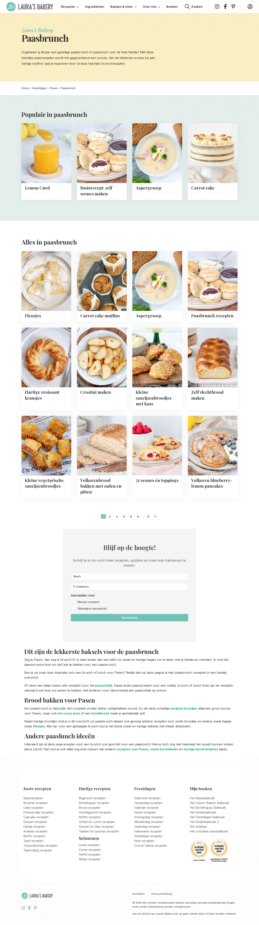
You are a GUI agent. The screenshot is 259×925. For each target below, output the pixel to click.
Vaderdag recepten (147, 826)
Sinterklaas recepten (148, 836)
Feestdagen (39, 88)
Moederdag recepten (148, 822)
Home (25, 88)
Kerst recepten (144, 841)
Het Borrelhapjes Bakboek (208, 807)
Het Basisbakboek (202, 798)
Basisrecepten (33, 798)
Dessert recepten (35, 822)
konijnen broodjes (184, 708)
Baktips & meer (123, 7)
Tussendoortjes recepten (40, 845)
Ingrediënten (94, 7)
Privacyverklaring (161, 894)
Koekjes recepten (35, 831)
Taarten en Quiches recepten (99, 831)
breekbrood (100, 713)
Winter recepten (90, 859)
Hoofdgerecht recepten (95, 812)
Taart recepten (33, 841)
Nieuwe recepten (88, 602)
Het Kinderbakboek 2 (204, 822)
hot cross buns (69, 713)
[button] (129, 602)
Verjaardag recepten (148, 803)
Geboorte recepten (147, 798)
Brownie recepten (35, 803)
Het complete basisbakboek (209, 831)
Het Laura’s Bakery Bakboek (209, 803)
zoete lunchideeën (164, 749)
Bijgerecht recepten (92, 798)
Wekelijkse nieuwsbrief (92, 608)
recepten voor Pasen (132, 749)
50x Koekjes (198, 826)
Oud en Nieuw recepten (150, 845)
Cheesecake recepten (38, 812)
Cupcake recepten (36, 817)
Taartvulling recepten (37, 850)
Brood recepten (89, 807)
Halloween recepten (148, 831)
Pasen (54, 88)
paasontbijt (103, 685)
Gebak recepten (34, 826)
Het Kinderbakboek (203, 812)
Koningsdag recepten (148, 817)
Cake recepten (33, 807)
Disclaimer (138, 894)
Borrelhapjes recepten (94, 803)
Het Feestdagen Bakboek (207, 817)
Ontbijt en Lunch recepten (97, 822)
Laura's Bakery (30, 6)
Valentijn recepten (146, 807)
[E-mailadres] (129, 586)
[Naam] (129, 576)
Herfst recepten (89, 854)
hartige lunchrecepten (201, 749)
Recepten (70, 7)
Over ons (151, 7)
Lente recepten (89, 845)
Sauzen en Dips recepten (96, 826)
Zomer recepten (90, 850)
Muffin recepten (34, 836)
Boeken (172, 7)
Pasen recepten (145, 812)
